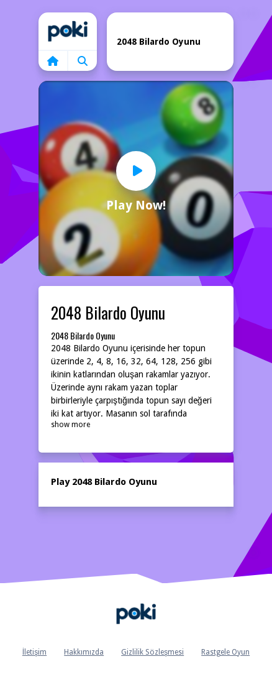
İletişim (34, 652)
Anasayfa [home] (136, 614)
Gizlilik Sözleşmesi (152, 652)
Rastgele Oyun (225, 652)
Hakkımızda (84, 652)
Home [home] (68, 31)
